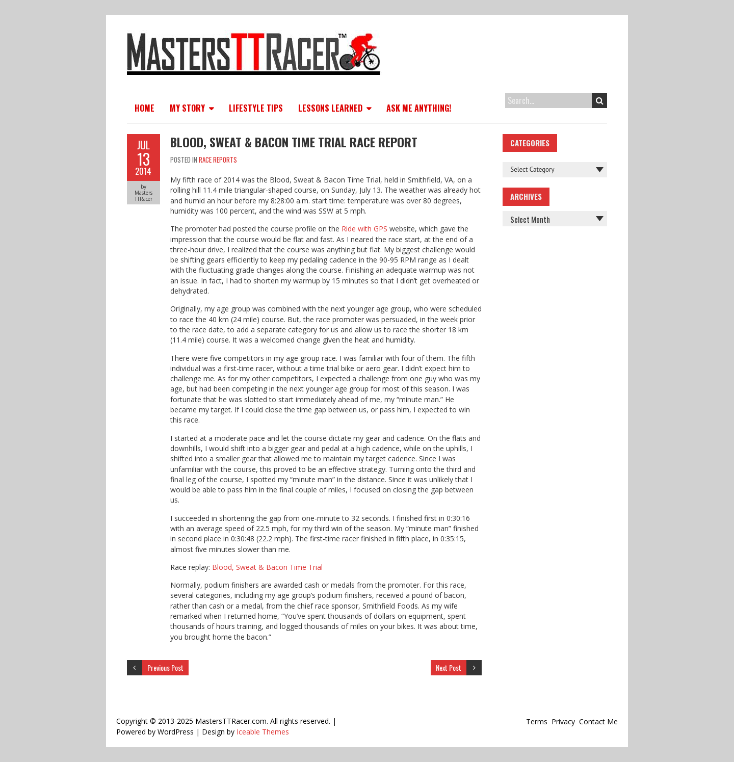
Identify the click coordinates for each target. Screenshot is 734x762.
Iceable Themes (263, 732)
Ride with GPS (364, 228)
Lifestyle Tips (256, 108)
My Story (187, 108)
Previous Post (165, 667)
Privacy (563, 721)
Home (144, 108)
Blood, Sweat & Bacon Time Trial (267, 567)
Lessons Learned (330, 108)
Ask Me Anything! (418, 108)
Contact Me (598, 721)
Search (600, 100)
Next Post (448, 667)
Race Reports (218, 159)
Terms (536, 721)
